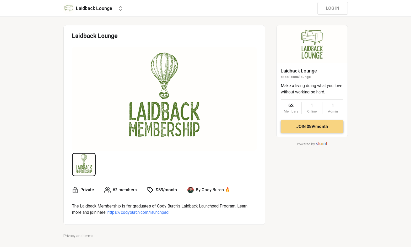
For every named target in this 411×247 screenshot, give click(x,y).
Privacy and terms (78, 236)
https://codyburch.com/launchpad (138, 212)
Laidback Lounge (299, 71)
